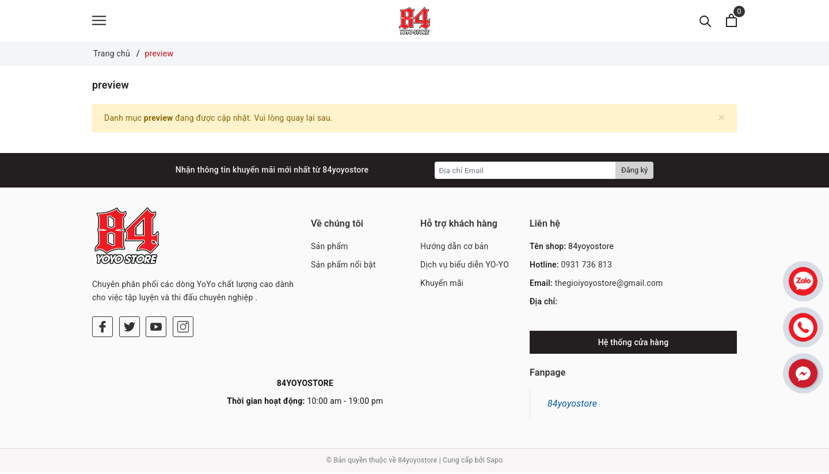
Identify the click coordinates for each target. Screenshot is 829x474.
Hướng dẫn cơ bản (454, 248)
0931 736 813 (586, 267)
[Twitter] (129, 329)
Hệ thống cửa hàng (633, 344)
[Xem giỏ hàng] (731, 21)
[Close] (721, 119)
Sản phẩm (329, 248)
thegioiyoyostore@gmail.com (609, 284)
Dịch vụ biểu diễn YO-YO (464, 267)
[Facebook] (102, 329)
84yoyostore (572, 405)
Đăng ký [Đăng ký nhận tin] (634, 172)
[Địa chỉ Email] (525, 172)
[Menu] (99, 21)
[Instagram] (183, 329)
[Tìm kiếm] (705, 22)
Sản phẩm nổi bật (343, 267)
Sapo (494, 462)
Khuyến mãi (441, 284)
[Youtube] (156, 329)
